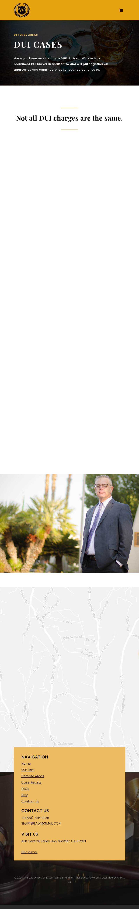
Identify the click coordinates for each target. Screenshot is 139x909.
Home (26, 763)
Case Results (31, 782)
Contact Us (30, 801)
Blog (24, 795)
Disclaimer (29, 852)
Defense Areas (32, 776)
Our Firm (27, 770)
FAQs (25, 789)
